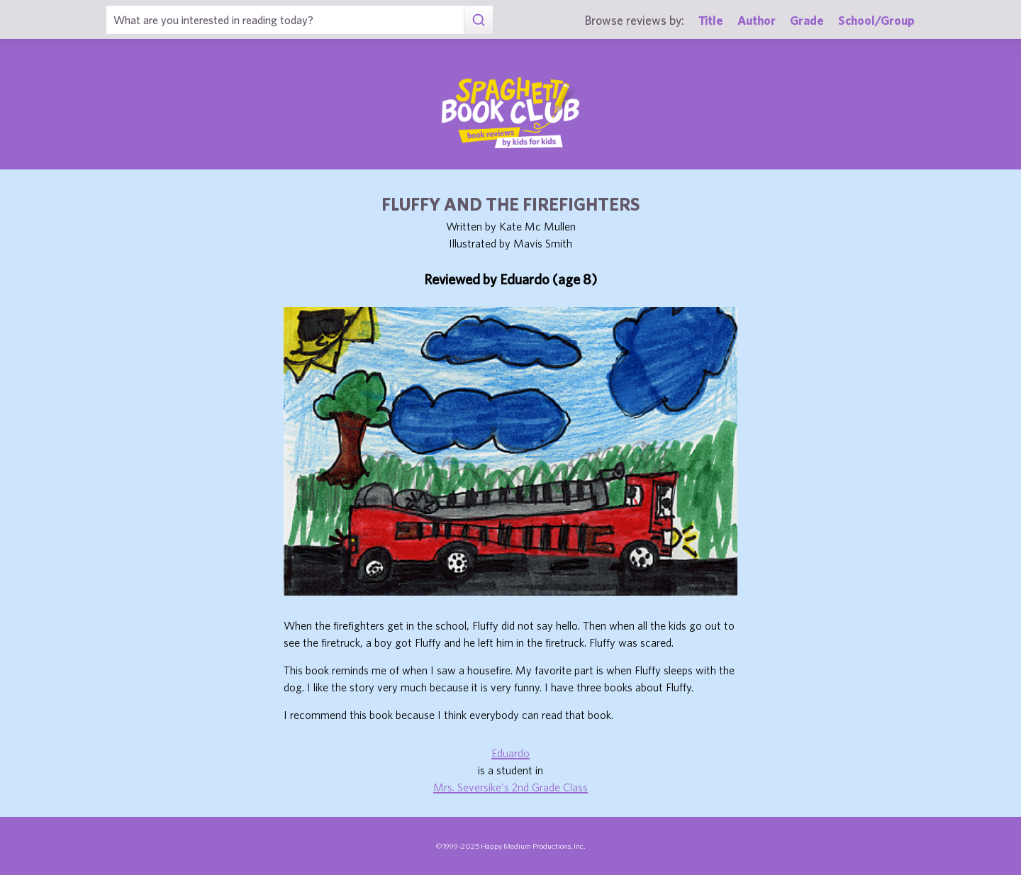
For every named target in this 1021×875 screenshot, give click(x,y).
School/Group (876, 20)
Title (710, 20)
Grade (807, 20)
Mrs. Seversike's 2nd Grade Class (510, 787)
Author (756, 20)
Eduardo (510, 753)
